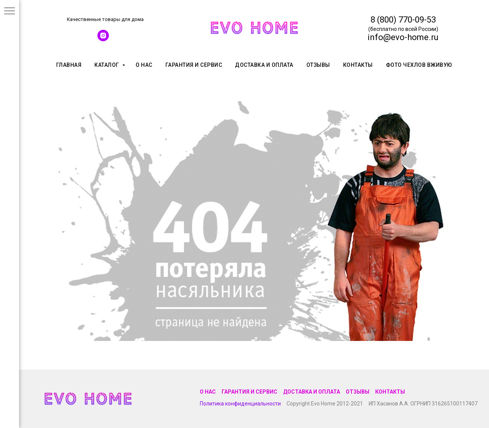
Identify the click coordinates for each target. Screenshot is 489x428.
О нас (144, 65)
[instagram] (103, 39)
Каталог (107, 65)
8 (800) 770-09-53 (403, 19)
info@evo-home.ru (403, 37)
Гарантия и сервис (193, 65)
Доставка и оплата (264, 65)
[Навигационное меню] (9, 11)
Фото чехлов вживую (419, 65)
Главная (69, 65)
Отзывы (318, 65)
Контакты (358, 65)
